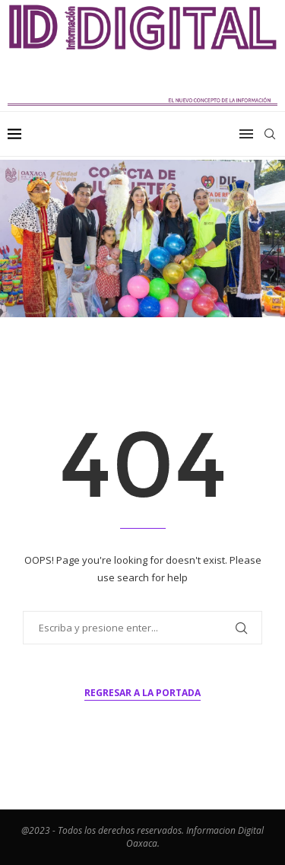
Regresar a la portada (142, 692)
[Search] (269, 134)
